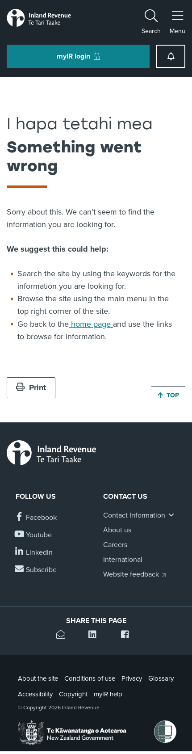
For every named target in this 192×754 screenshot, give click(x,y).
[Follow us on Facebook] (36, 517)
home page (91, 324)
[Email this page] (63, 635)
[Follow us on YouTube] (34, 535)
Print (31, 387)
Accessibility (35, 694)
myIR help (108, 694)
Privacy (131, 678)
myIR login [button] (78, 56)
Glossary (161, 678)
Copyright (73, 694)
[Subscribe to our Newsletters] (36, 570)
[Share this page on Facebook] (128, 635)
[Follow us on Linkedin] (34, 552)
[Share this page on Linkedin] (95, 635)
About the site (38, 678)
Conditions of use (89, 678)
